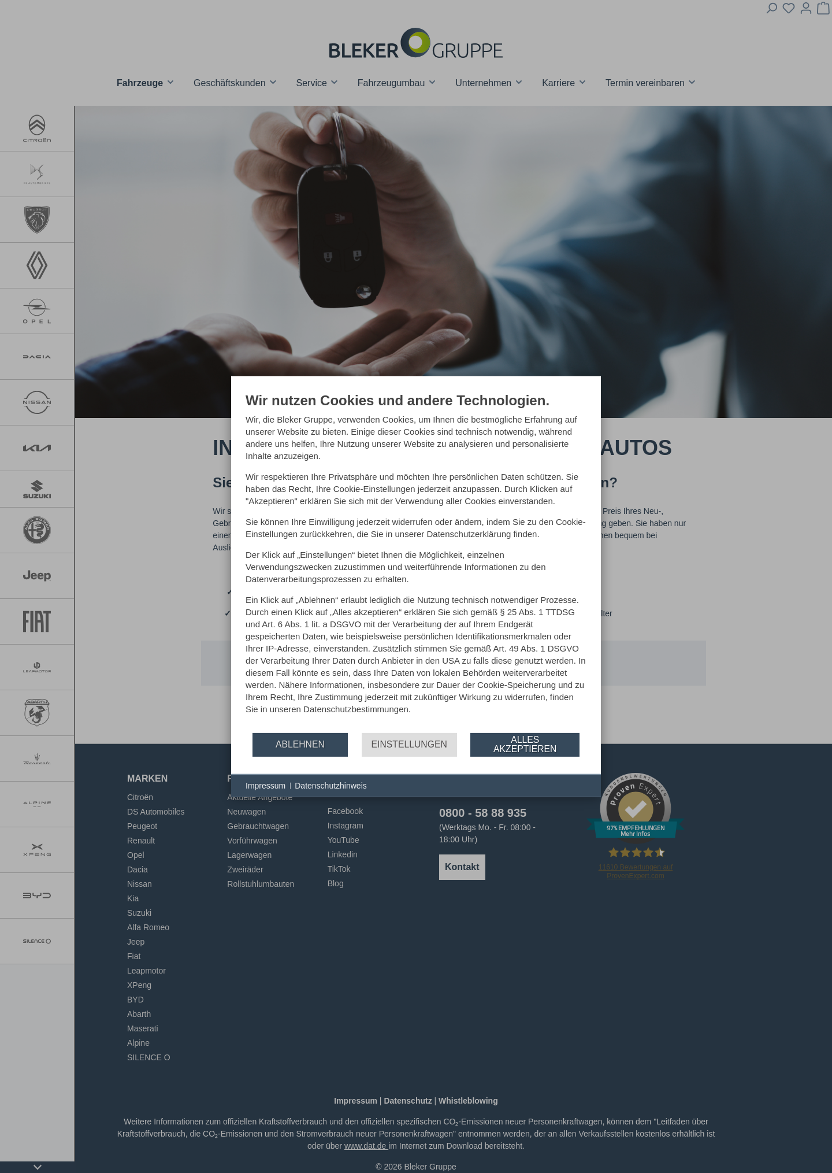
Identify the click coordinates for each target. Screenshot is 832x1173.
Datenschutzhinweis (331, 785)
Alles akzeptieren (524, 744)
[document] (416, 561)
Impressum (265, 785)
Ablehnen (300, 744)
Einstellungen (409, 744)
